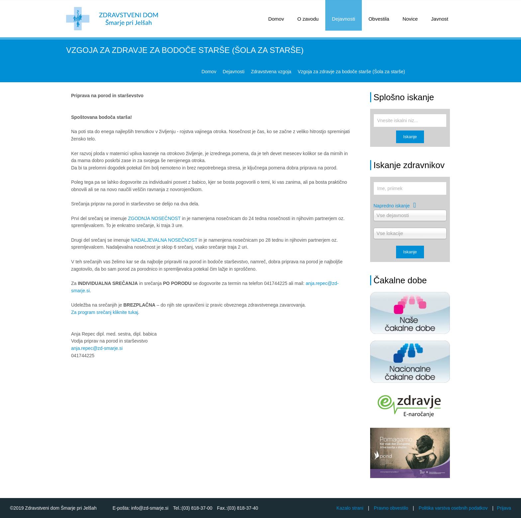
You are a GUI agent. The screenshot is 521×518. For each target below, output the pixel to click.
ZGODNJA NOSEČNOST (154, 218)
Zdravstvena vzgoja (271, 71)
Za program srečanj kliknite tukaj (104, 312)
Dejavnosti (343, 19)
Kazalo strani (350, 508)
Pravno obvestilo (391, 508)
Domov (209, 71)
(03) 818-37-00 (197, 508)
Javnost (439, 19)
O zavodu (308, 19)
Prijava (504, 508)
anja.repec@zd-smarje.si (97, 348)
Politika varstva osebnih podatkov (453, 508)
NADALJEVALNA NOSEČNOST (164, 240)
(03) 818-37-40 (242, 508)
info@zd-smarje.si (149, 508)
